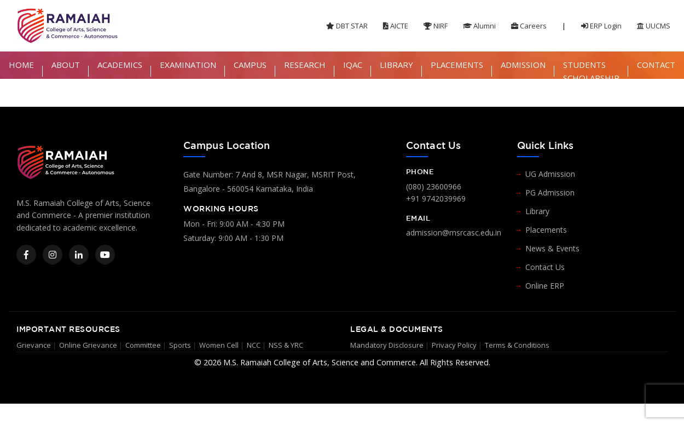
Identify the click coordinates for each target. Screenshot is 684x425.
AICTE (395, 26)
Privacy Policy (454, 345)
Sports (180, 345)
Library (537, 211)
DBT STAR (347, 26)
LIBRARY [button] (396, 64)
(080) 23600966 (433, 186)
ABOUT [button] (65, 64)
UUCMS (653, 26)
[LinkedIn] (79, 255)
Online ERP (544, 285)
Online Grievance (88, 345)
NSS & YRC (286, 345)
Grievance (33, 345)
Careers (529, 26)
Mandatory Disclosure (387, 345)
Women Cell (219, 345)
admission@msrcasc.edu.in (453, 232)
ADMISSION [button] (523, 64)
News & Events (552, 248)
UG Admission (550, 174)
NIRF (436, 26)
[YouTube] (105, 255)
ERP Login (601, 26)
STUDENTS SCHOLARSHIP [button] (591, 71)
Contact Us (545, 267)
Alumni (479, 26)
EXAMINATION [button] (188, 64)
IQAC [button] (352, 64)
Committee (143, 345)
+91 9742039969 (436, 198)
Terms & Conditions (517, 345)
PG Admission (550, 192)
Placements (546, 230)
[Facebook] (26, 255)
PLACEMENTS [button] (457, 64)
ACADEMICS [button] (119, 64)
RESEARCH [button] (305, 64)
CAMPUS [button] (250, 64)
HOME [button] (21, 64)
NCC (253, 345)
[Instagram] (52, 255)
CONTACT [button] (656, 64)
